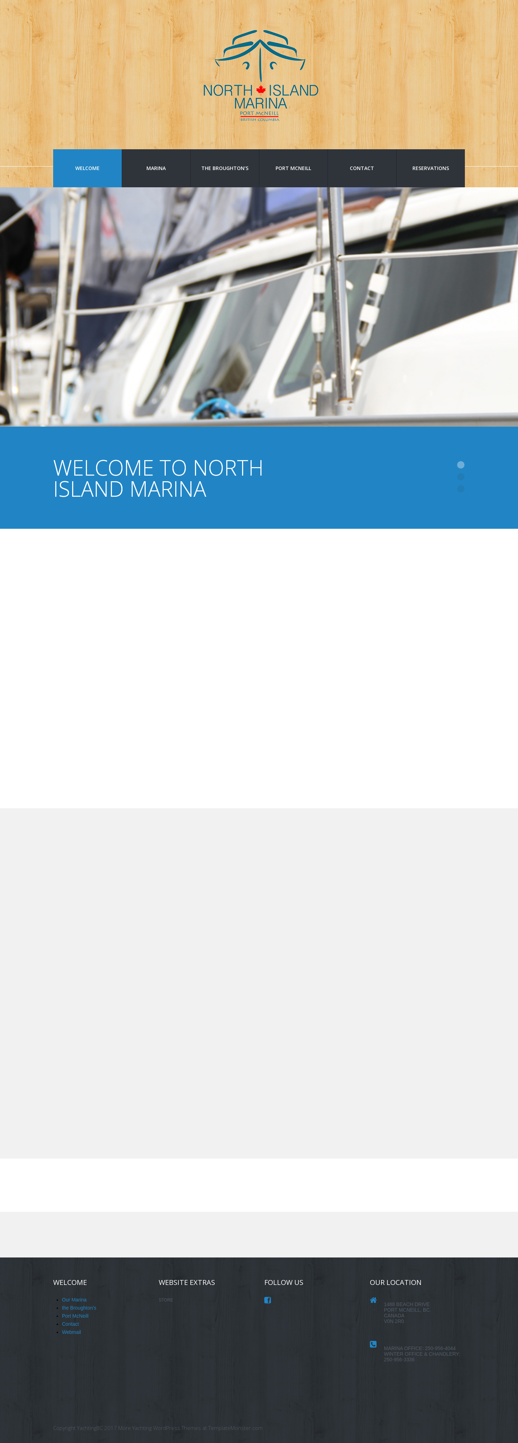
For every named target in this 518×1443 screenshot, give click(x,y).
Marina (156, 168)
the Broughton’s (224, 168)
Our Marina (74, 1300)
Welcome (87, 168)
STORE (166, 1300)
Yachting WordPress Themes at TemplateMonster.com (197, 1427)
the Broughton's (79, 1308)
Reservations (430, 168)
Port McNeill (293, 168)
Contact (362, 168)
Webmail (71, 1332)
